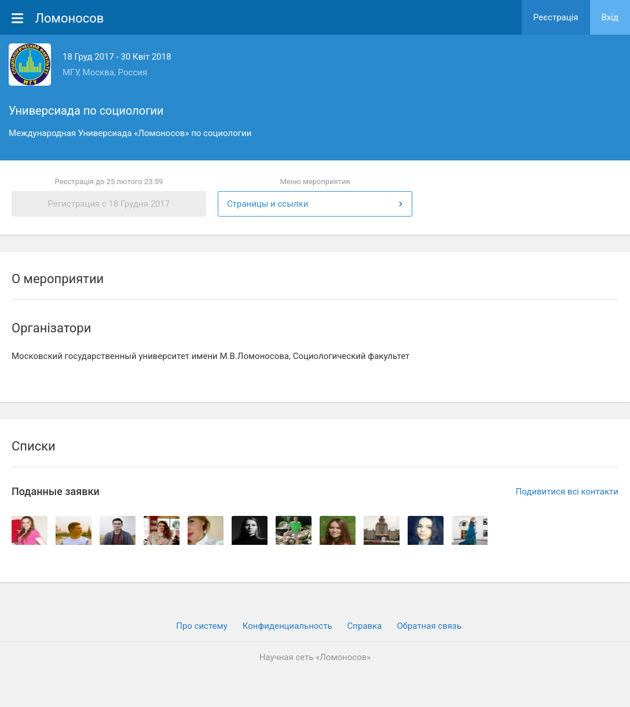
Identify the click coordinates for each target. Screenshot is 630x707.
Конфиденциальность (287, 626)
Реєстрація (555, 17)
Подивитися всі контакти (566, 491)
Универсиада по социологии (86, 111)
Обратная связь (429, 626)
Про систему (202, 626)
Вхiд (610, 17)
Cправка (364, 626)
